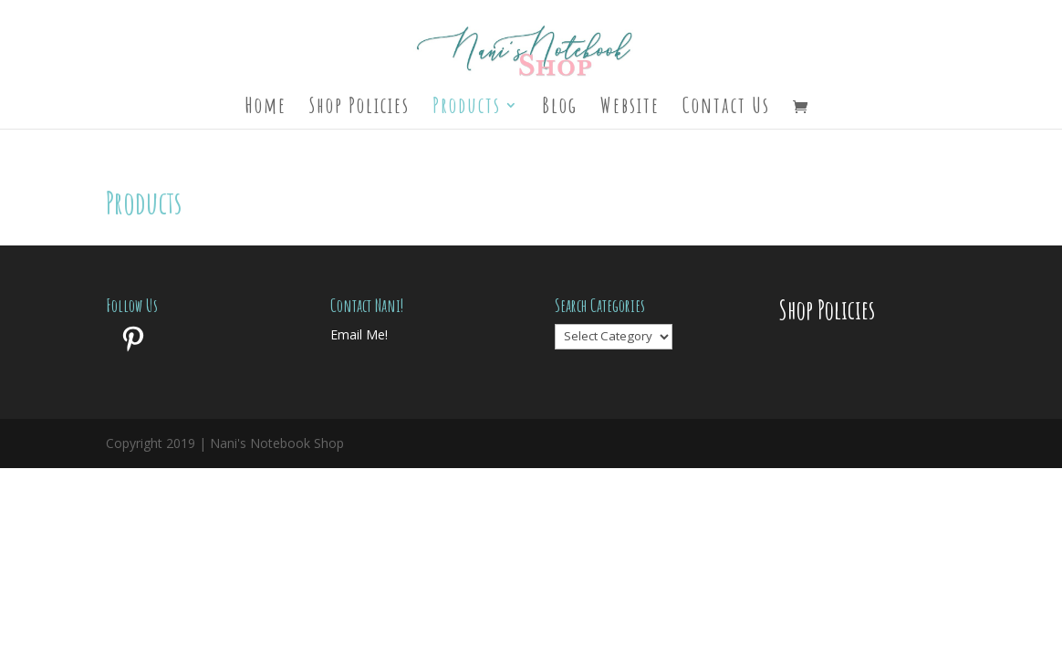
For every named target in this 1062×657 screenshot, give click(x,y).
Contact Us (726, 109)
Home (265, 109)
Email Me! (359, 334)
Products (466, 109)
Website (630, 109)
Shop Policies (359, 109)
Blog (560, 109)
